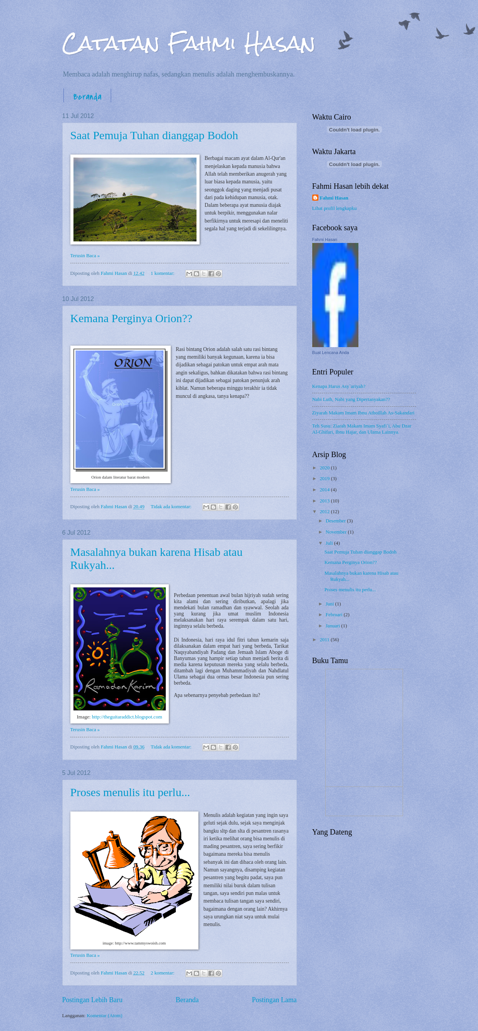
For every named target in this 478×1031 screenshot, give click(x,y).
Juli (330, 543)
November (337, 532)
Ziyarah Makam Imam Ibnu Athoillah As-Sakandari (363, 413)
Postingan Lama (274, 1000)
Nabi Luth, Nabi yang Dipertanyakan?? (351, 399)
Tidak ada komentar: (172, 506)
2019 (325, 478)
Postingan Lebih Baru (92, 1000)
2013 (325, 501)
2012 (325, 511)
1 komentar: (163, 273)
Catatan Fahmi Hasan (188, 42)
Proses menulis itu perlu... (130, 792)
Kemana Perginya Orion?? (131, 318)
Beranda (87, 97)
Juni (330, 604)
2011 (325, 639)
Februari (335, 614)
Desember (336, 521)
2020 (325, 468)
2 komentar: (163, 973)
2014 (325, 489)
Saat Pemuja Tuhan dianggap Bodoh (154, 135)
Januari (333, 626)
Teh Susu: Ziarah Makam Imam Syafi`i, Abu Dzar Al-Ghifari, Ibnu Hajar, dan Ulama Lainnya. (361, 428)
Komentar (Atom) (105, 1015)
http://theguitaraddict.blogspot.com (127, 717)
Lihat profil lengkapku (334, 208)
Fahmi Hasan (334, 198)
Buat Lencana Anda (330, 352)
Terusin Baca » (85, 255)
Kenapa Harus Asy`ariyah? (339, 386)
